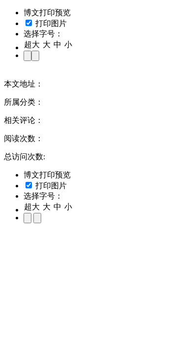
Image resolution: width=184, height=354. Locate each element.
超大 (32, 44)
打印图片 (46, 23)
